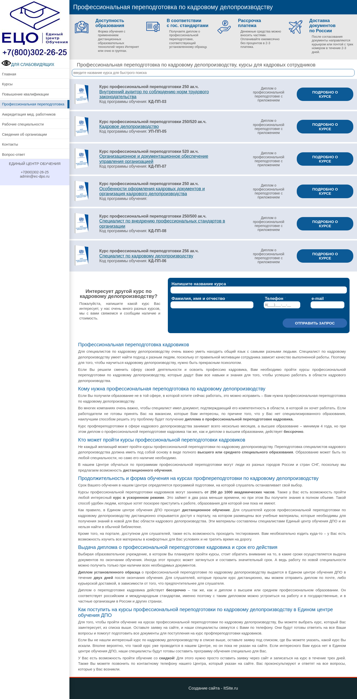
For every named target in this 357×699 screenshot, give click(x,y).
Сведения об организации (24, 134)
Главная (9, 74)
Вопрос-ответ (13, 154)
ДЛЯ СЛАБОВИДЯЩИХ (27, 65)
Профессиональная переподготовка (33, 104)
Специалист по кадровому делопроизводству (146, 256)
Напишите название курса (199, 284)
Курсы (7, 84)
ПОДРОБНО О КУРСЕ (325, 94)
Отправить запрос (315, 323)
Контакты (10, 144)
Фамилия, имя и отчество (198, 298)
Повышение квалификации (25, 94)
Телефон (274, 298)
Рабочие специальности (23, 124)
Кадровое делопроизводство (129, 126)
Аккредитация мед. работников (29, 114)
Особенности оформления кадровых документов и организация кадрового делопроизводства (152, 191)
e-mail (318, 298)
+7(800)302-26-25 (35, 172)
